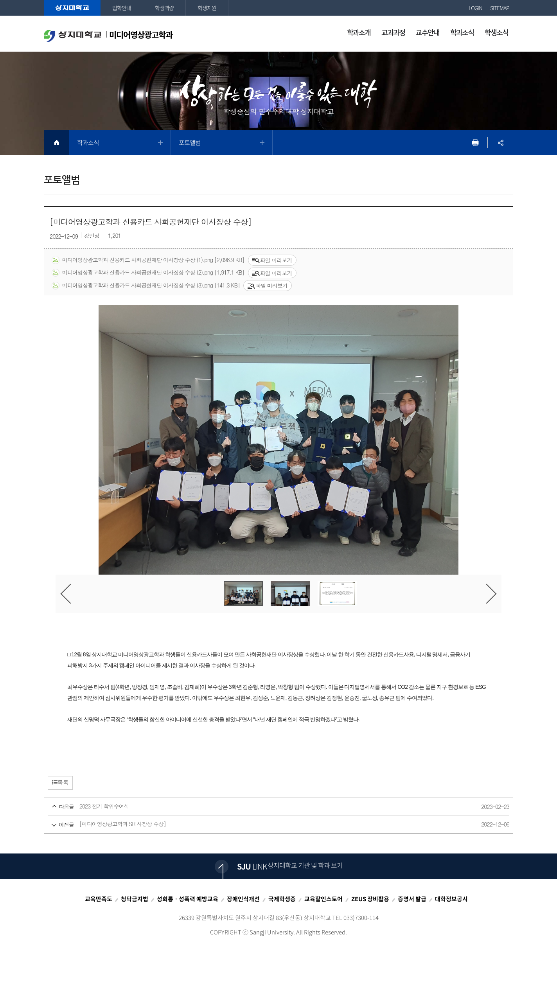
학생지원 (207, 8)
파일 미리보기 (272, 260)
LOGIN (475, 8)
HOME (56, 142)
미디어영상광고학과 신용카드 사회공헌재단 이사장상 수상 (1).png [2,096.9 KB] (148, 260)
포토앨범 (190, 142)
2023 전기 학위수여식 (264, 807)
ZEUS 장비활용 (370, 899)
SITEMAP (499, 8)
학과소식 (88, 142)
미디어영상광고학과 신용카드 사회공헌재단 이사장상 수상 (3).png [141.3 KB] (146, 285)
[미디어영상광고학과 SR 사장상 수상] (264, 824)
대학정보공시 (451, 899)
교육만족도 (98, 899)
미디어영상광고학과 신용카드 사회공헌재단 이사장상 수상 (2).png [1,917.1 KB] (148, 272)
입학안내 (121, 8)
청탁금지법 (134, 899)
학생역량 (164, 8)
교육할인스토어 (323, 899)
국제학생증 (282, 899)
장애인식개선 (243, 899)
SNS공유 (500, 142)
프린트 (475, 142)
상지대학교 (72, 8)
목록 (60, 782)
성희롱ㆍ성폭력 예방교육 (187, 899)
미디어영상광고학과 (108, 35)
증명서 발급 (412, 899)
